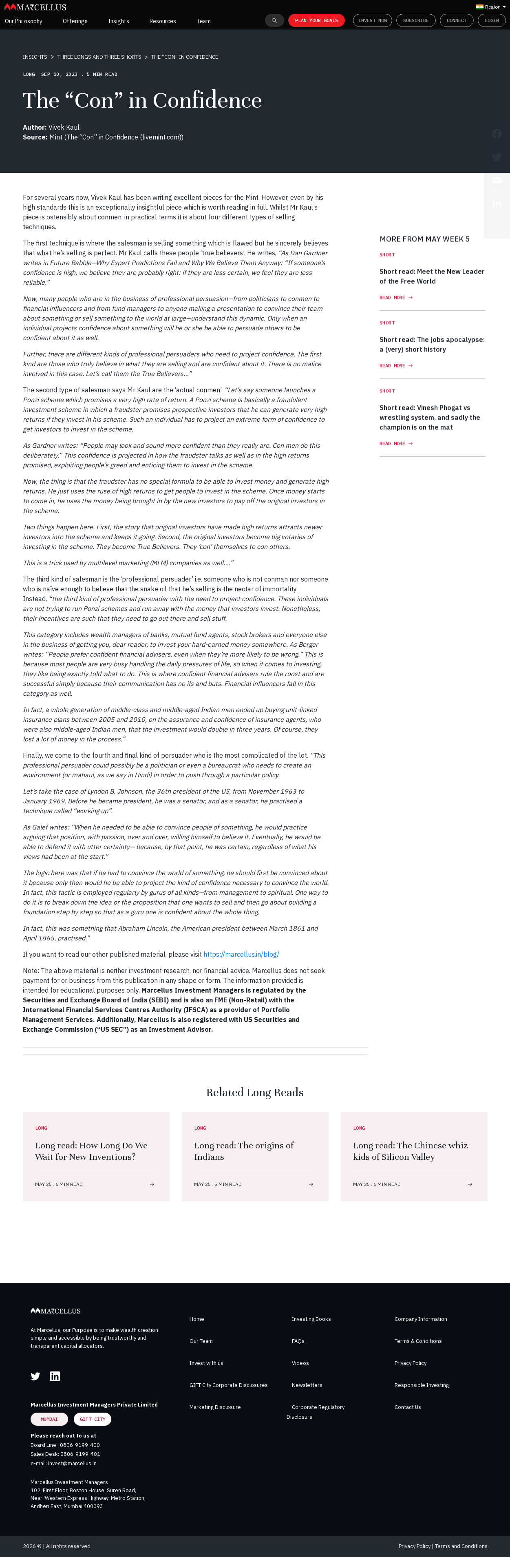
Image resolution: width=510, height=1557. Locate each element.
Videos (300, 1363)
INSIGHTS (35, 56)
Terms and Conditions (461, 1546)
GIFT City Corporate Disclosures (229, 1385)
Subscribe (416, 20)
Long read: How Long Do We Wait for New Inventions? (91, 1151)
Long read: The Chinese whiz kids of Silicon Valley (410, 1151)
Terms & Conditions (418, 1341)
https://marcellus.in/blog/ (241, 954)
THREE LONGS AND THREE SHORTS (99, 56)
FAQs (298, 1341)
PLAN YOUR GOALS (316, 20)
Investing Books (311, 1319)
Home (197, 1319)
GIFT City (93, 1419)
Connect (457, 20)
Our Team (201, 1341)
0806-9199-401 (80, 1454)
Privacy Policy (410, 1363)
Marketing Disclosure (215, 1407)
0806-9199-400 (80, 1445)
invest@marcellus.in (72, 1463)
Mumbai (49, 1419)
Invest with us (206, 1363)
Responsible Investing (422, 1385)
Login (492, 20)
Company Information (421, 1319)
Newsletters (307, 1385)
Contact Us (408, 1407)
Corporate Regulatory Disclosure (315, 1412)
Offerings (75, 21)
